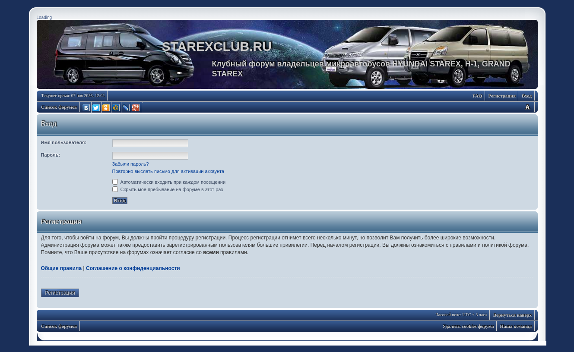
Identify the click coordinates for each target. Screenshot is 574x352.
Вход (527, 95)
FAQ (477, 95)
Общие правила (61, 268)
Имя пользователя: (64, 142)
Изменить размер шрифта (527, 107)
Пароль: (50, 154)
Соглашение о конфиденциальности (133, 268)
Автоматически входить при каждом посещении (169, 182)
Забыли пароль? (130, 164)
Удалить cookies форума (468, 326)
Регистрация (502, 95)
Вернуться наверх (512, 314)
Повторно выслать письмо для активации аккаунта (168, 171)
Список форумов (59, 107)
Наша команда (516, 326)
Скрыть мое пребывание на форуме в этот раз (167, 189)
